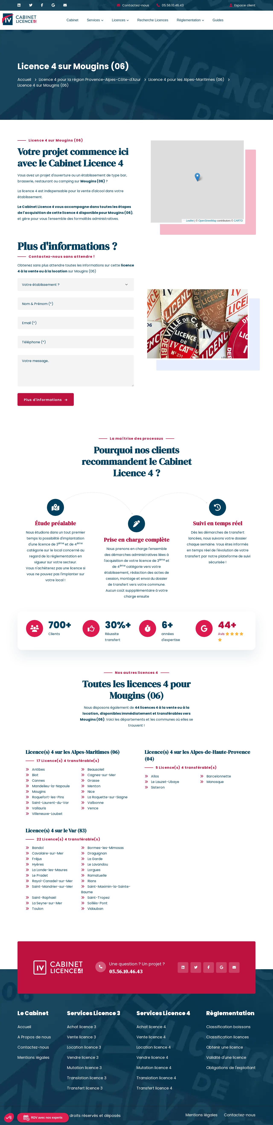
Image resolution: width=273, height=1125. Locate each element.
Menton (93, 786)
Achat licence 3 (81, 1027)
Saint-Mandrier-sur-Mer (52, 886)
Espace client (245, 5)
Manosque (215, 781)
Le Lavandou (97, 864)
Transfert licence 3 (85, 1088)
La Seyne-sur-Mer (47, 903)
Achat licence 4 (151, 1027)
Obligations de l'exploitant (231, 1068)
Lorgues (93, 869)
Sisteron (158, 787)
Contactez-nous (135, 5)
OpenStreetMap (207, 220)
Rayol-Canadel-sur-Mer (52, 881)
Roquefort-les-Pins (48, 797)
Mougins (39, 791)
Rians (91, 881)
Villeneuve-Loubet (47, 813)
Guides (218, 20)
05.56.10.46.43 (173, 5)
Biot (35, 775)
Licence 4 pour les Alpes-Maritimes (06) (186, 79)
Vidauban (95, 908)
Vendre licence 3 (83, 1057)
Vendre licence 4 (152, 1057)
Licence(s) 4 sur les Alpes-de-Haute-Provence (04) (197, 755)
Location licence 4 (153, 1047)
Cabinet (72, 20)
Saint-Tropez (98, 897)
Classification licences (227, 1037)
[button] (197, 177)
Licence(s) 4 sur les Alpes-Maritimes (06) (73, 752)
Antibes (38, 769)
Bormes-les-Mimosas (105, 847)
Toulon (37, 908)
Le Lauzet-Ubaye (165, 781)
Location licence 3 (84, 1047)
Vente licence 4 (151, 1037)
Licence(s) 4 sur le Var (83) (56, 830)
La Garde (95, 858)
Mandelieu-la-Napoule (51, 786)
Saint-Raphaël (44, 897)
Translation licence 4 (156, 1078)
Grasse (93, 780)
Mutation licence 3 (84, 1068)
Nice (91, 791)
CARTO (238, 220)
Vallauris (39, 808)
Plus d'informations (45, 399)
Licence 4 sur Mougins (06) (43, 85)
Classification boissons (228, 1027)
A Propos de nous (34, 1037)
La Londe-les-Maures (49, 869)
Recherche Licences (152, 20)
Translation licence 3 (86, 1078)
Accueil (24, 79)
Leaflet (188, 220)
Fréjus (37, 858)
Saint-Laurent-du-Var (50, 802)
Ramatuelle (97, 875)
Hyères (38, 864)
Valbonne (95, 802)
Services (93, 20)
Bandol (38, 847)
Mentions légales (33, 1057)
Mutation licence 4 (153, 1068)
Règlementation (189, 20)
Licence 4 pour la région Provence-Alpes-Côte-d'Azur (90, 79)
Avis (221, 633)
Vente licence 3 (81, 1037)
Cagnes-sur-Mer (101, 775)
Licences (118, 20)
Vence (92, 808)
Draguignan (97, 853)
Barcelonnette (218, 776)
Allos (155, 776)
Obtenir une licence (224, 1047)
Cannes (38, 780)
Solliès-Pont (97, 903)
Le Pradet (40, 875)
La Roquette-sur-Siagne (107, 797)
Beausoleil (95, 769)
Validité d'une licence (226, 1057)
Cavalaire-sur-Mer (48, 853)
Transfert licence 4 (154, 1088)
